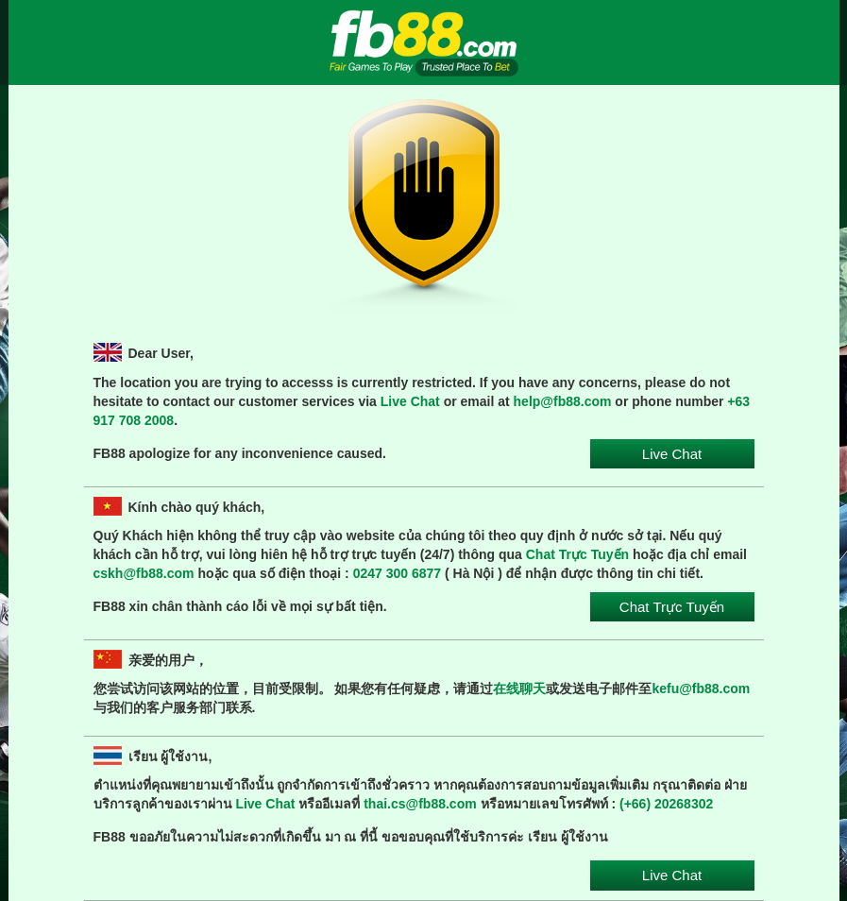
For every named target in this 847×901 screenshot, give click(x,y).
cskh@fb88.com (144, 573)
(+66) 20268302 (666, 803)
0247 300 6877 (397, 573)
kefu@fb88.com (701, 688)
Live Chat (410, 401)
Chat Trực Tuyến (577, 554)
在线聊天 (519, 688)
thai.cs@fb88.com (420, 803)
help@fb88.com (563, 401)
